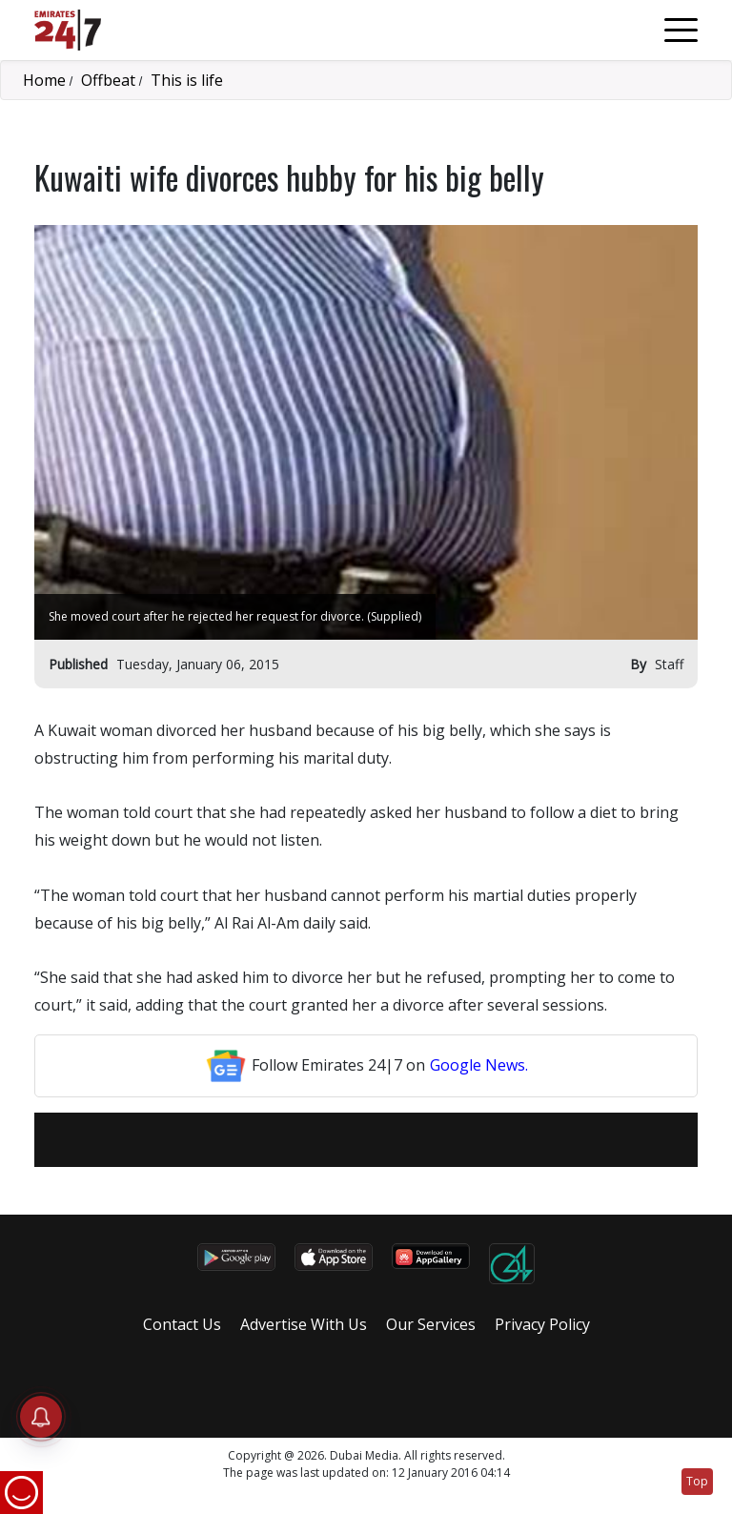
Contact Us (182, 1324)
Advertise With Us (303, 1324)
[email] (304, 1139)
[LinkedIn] (378, 1139)
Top (697, 1481)
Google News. (479, 1064)
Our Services (431, 1324)
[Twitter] (353, 1139)
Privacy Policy (542, 1324)
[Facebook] (328, 1139)
